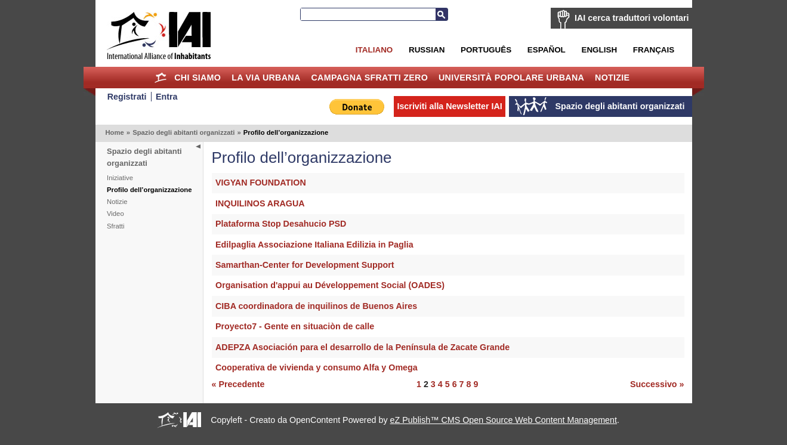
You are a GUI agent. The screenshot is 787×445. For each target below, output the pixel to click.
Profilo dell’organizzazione (149, 189)
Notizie (612, 77)
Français (653, 49)
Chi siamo (197, 77)
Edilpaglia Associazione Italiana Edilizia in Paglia (314, 244)
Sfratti (116, 226)
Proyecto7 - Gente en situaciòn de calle (294, 326)
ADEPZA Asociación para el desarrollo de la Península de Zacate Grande (362, 347)
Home (160, 77)
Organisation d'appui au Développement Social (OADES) (330, 285)
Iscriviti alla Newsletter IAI (449, 106)
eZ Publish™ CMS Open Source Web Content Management (503, 420)
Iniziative (120, 177)
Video (115, 213)
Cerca (441, 14)
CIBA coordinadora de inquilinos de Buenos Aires (316, 306)
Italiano (374, 49)
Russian (427, 49)
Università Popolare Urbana (511, 77)
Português (486, 49)
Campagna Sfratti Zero (369, 77)
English (599, 49)
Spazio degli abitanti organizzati (183, 132)
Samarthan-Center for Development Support (304, 265)
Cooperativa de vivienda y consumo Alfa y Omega (316, 367)
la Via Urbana (266, 77)
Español (546, 49)
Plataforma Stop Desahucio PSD (280, 223)
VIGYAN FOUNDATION (260, 182)
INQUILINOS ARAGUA (260, 203)
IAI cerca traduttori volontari (632, 18)
